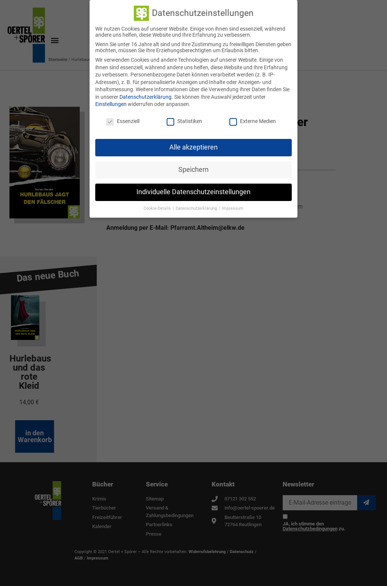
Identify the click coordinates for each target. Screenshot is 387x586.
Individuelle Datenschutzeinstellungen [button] (193, 191)
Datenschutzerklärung (145, 97)
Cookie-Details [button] (158, 208)
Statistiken (184, 121)
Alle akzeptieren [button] (193, 147)
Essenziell (122, 121)
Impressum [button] (232, 208)
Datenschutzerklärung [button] (197, 208)
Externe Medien (252, 121)
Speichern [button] (193, 169)
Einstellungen (111, 104)
